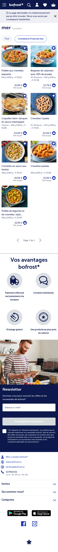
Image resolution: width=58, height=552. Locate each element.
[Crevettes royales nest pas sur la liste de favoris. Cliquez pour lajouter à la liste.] (53, 95)
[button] (5, 5)
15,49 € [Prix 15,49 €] (18, 222)
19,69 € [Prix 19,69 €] (18, 178)
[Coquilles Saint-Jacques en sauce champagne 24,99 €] (15, 117)
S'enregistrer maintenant (29, 421)
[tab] (37, 5)
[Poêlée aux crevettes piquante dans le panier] (25, 85)
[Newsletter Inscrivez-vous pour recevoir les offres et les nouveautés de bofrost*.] (29, 418)
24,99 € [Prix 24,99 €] (18, 133)
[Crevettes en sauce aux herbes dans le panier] (25, 178)
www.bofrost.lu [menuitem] (11, 462)
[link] (16, 5)
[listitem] (14, 289)
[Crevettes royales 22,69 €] (44, 117)
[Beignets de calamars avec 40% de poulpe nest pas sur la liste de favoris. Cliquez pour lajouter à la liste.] (53, 48)
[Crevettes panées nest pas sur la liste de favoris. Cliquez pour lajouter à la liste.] (53, 143)
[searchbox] (29, 5)
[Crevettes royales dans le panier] (54, 133)
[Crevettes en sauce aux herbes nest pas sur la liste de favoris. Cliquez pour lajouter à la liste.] (24, 143)
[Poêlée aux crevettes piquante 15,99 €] (15, 69)
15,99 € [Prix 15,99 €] (18, 85)
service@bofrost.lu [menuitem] (13, 467)
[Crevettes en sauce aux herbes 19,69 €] (15, 163)
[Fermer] (55, 16)
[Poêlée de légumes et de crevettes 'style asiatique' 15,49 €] (15, 208)
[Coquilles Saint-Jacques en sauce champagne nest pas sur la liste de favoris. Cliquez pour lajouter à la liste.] (24, 95)
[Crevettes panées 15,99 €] (44, 163)
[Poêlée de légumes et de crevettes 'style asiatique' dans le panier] (25, 223)
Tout (7, 38)
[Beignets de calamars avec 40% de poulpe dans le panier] (54, 85)
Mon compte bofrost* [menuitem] (15, 457)
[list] (29, 308)
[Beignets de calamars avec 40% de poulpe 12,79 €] (44, 69)
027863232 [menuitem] (9, 472)
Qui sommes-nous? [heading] (29, 491)
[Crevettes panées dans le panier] (54, 178)
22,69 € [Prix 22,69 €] (47, 133)
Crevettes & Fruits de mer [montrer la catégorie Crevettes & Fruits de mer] (31, 38)
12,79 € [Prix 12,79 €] (47, 85)
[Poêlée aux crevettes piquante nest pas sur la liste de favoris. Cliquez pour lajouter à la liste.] (24, 48)
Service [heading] (29, 483)
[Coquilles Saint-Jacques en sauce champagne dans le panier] (25, 133)
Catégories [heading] (29, 499)
